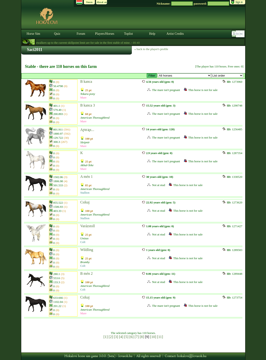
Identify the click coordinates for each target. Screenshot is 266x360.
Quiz (57, 33)
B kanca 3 (87, 105)
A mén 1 (86, 177)
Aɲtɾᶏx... (87, 130)
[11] (160, 337)
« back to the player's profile (151, 49)
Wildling (86, 250)
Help (152, 33)
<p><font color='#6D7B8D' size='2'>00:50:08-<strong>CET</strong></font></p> (238, 34)
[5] (126, 337)
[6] (131, 337)
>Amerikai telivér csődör (184, 75)
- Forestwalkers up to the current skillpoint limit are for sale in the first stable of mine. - (83, 42)
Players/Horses (104, 33)
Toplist (128, 33)
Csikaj (85, 202)
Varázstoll (87, 226)
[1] (106, 337)
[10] (153, 337)
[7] (137, 337)
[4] (121, 337)
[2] (111, 337)
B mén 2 (86, 273)
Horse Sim (33, 33)
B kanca (86, 81)
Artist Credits (175, 33)
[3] (116, 337)
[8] (142, 337)
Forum (81, 33)
